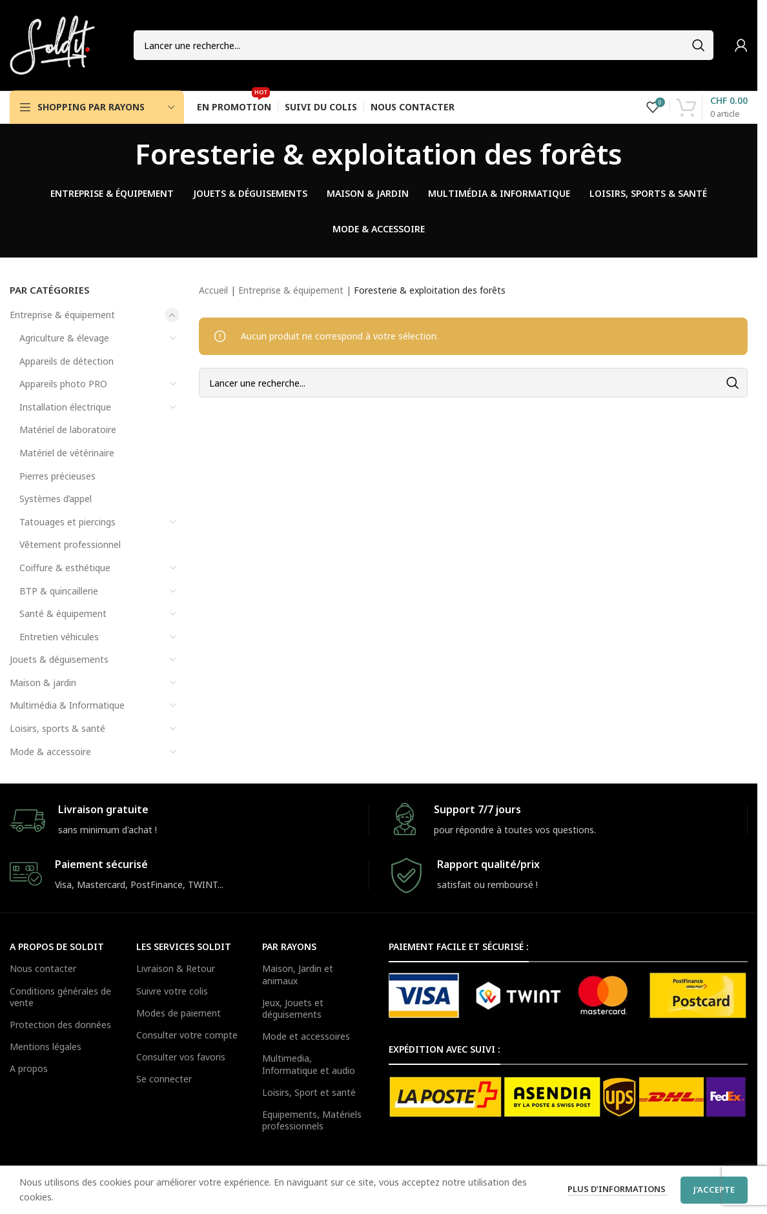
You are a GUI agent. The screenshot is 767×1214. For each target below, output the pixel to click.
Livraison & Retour (175, 968)
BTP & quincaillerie (58, 591)
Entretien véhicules (59, 637)
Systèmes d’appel (55, 498)
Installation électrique (65, 407)
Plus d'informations (618, 1189)
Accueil (213, 290)
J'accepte (714, 1189)
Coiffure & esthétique (64, 567)
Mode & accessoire (50, 751)
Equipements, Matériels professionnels (312, 1120)
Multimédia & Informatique (67, 705)
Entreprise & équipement (62, 315)
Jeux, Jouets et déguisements (292, 1008)
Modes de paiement (178, 1013)
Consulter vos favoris (180, 1057)
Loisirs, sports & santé (57, 728)
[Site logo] (52, 44)
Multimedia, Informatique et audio (308, 1064)
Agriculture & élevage (64, 338)
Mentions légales (45, 1046)
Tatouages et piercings (67, 522)
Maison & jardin (43, 682)
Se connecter (164, 1079)
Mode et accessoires (306, 1036)
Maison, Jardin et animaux (297, 974)
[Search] (423, 45)
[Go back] (119, 154)
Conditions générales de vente (60, 997)
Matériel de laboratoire (67, 429)
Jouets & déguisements (59, 659)
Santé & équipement (63, 613)
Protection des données (60, 1024)
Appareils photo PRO (63, 384)
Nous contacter (43, 968)
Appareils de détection (66, 361)
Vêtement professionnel (70, 544)
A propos (29, 1068)
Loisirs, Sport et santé (309, 1092)
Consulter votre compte (187, 1035)
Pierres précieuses (57, 476)
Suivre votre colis (172, 991)
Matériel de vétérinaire (66, 453)
